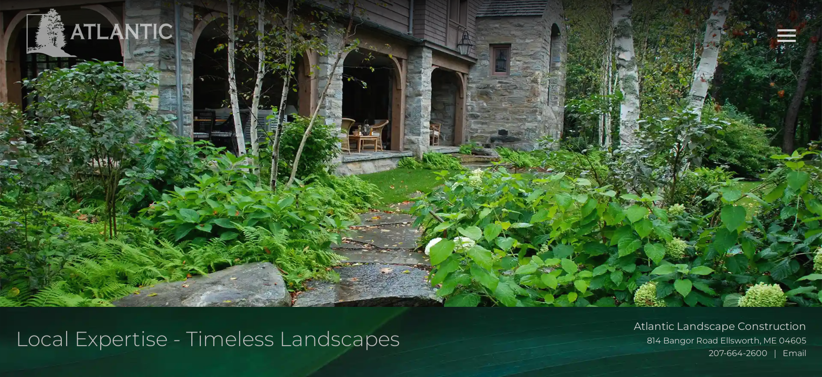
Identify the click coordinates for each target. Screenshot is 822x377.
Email (794, 353)
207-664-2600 (738, 353)
